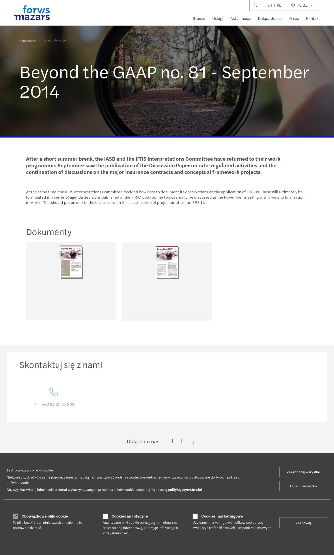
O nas (294, 18)
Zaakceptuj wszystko (303, 471)
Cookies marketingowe (222, 516)
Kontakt (313, 18)
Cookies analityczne (130, 516)
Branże (199, 18)
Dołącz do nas (270, 18)
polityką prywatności (185, 489)
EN (269, 5)
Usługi (217, 18)
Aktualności (240, 18)
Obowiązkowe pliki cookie (45, 516)
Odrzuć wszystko (303, 485)
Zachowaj (303, 522)
